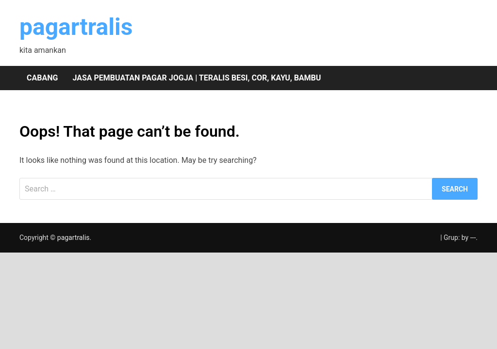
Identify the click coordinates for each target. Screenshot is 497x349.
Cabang (42, 77)
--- (473, 237)
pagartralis (76, 27)
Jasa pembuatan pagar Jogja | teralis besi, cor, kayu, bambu (196, 77)
